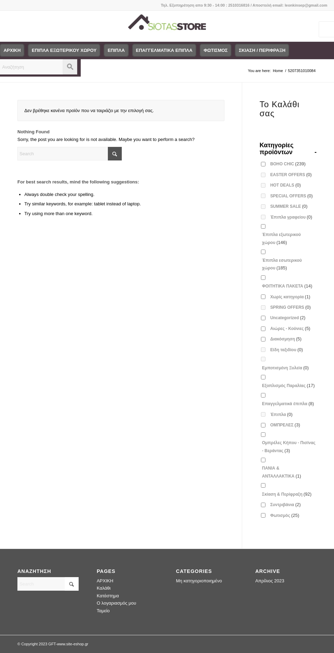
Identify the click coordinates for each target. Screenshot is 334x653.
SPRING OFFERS (290, 307)
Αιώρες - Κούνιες (290, 328)
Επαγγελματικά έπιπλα (288, 403)
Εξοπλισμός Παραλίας (288, 385)
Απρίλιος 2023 (269, 580)
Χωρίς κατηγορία (290, 296)
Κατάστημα (108, 595)
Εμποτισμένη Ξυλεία (285, 367)
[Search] (69, 153)
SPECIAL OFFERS (291, 195)
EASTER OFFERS (291, 174)
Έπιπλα (281, 414)
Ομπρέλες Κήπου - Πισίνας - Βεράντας (289, 446)
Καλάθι (104, 588)
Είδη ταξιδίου (286, 349)
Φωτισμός (284, 515)
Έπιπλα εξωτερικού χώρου (281, 238)
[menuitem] (64, 50)
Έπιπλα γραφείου (291, 217)
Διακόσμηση (286, 338)
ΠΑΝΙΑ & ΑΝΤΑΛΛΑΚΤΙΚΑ (281, 472)
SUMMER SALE (289, 206)
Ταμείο (103, 610)
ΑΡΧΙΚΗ (105, 580)
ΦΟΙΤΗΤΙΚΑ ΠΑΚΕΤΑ (287, 286)
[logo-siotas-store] (167, 26)
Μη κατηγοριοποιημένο (199, 580)
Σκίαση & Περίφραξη (286, 494)
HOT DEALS (285, 185)
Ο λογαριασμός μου (116, 603)
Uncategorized (287, 317)
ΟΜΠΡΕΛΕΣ (285, 424)
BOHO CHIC (288, 163)
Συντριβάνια (285, 504)
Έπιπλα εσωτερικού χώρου (282, 264)
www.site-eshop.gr (72, 644)
